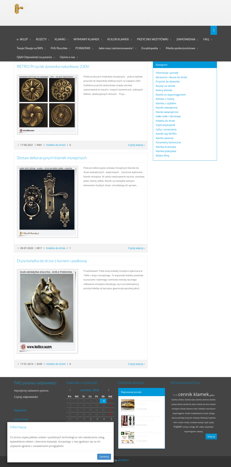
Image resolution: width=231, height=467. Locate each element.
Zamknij (104, 456)
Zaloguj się (198, 20)
